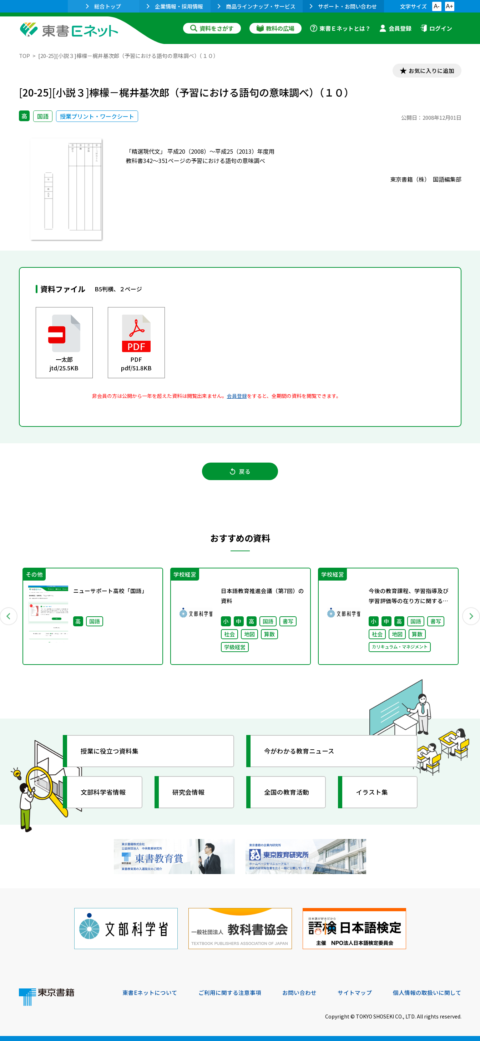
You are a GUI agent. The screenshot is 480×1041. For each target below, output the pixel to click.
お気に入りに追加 (430, 70)
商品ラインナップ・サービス (256, 6)
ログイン (436, 28)
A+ (449, 6)
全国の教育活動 (287, 794)
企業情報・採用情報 (175, 6)
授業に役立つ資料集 (110, 753)
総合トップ (103, 6)
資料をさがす (212, 28)
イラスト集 (373, 794)
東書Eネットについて (149, 992)
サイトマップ (355, 992)
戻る (240, 472)
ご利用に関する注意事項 (229, 992)
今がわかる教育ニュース (300, 753)
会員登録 (395, 28)
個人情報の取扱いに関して (427, 992)
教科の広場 (275, 28)
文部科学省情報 (103, 794)
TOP (24, 55)
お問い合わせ (299, 992)
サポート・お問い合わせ (343, 6)
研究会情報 (189, 794)
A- (437, 6)
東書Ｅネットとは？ (340, 28)
